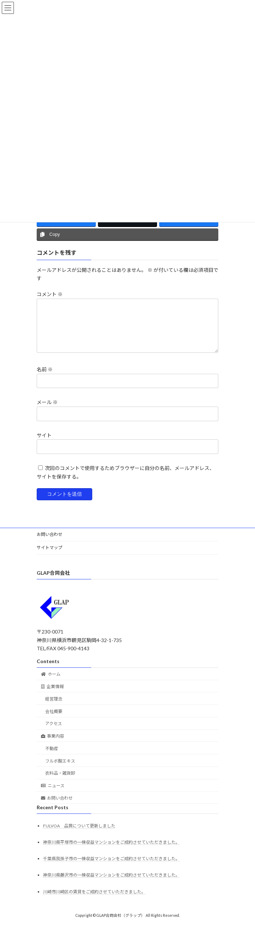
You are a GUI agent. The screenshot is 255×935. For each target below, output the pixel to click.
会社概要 (53, 720)
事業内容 (52, 744)
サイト (44, 443)
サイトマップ (49, 556)
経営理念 (53, 707)
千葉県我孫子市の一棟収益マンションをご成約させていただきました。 (111, 867)
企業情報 (52, 695)
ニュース (52, 794)
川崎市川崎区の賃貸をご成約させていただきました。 (94, 900)
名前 (45, 378)
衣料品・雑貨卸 (60, 781)
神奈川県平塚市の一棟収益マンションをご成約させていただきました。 (111, 850)
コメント (50, 294)
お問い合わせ (49, 543)
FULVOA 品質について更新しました (79, 834)
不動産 (51, 757)
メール (47, 411)
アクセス (53, 732)
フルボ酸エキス (60, 769)
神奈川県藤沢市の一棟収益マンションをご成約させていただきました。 (111, 883)
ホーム (51, 682)
